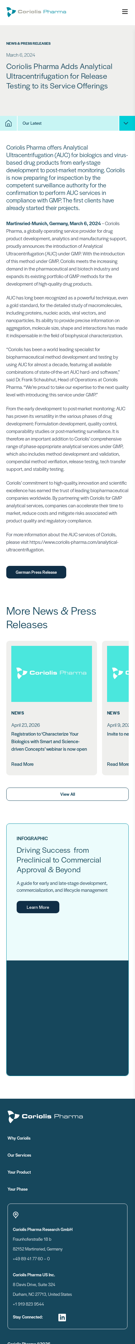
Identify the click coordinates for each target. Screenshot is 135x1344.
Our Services (44, 1155)
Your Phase (43, 1189)
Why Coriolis (44, 1138)
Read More (22, 763)
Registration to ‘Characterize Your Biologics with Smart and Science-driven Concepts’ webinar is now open (49, 741)
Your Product (44, 1172)
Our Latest (32, 123)
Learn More (38, 907)
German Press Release (36, 572)
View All (67, 794)
